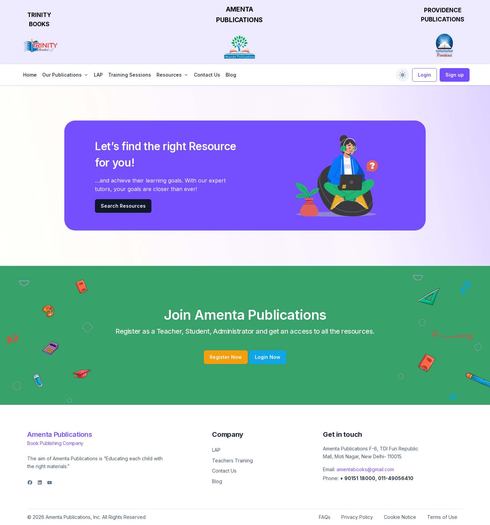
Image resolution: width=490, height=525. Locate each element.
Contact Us (207, 75)
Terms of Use (442, 517)
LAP (98, 75)
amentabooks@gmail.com (365, 469)
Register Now (226, 357)
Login (424, 75)
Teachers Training (232, 460)
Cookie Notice (400, 517)
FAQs (324, 517)
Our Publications (62, 75)
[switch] (402, 75)
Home (30, 75)
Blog (231, 75)
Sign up (454, 75)
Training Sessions (129, 75)
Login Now (267, 357)
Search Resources (123, 206)
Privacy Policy (357, 517)
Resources (169, 75)
